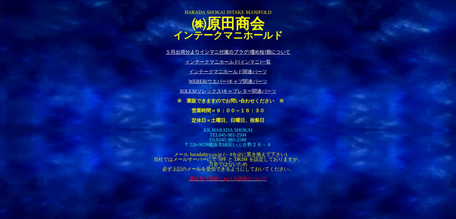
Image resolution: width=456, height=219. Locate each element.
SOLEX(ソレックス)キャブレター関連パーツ (228, 91)
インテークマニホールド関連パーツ (228, 71)
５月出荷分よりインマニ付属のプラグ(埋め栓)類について (228, 51)
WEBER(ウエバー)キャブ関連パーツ (228, 81)
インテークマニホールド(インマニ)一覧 (228, 61)
